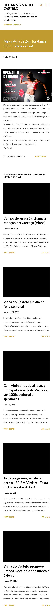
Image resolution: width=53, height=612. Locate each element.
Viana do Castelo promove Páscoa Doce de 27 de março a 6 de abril (26, 570)
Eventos (20, 156)
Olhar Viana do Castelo (18, 6)
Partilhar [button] (40, 156)
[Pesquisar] (41, 5)
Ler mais (45, 252)
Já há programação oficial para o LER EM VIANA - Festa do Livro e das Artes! (25, 482)
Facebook (17, 24)
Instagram (7, 24)
